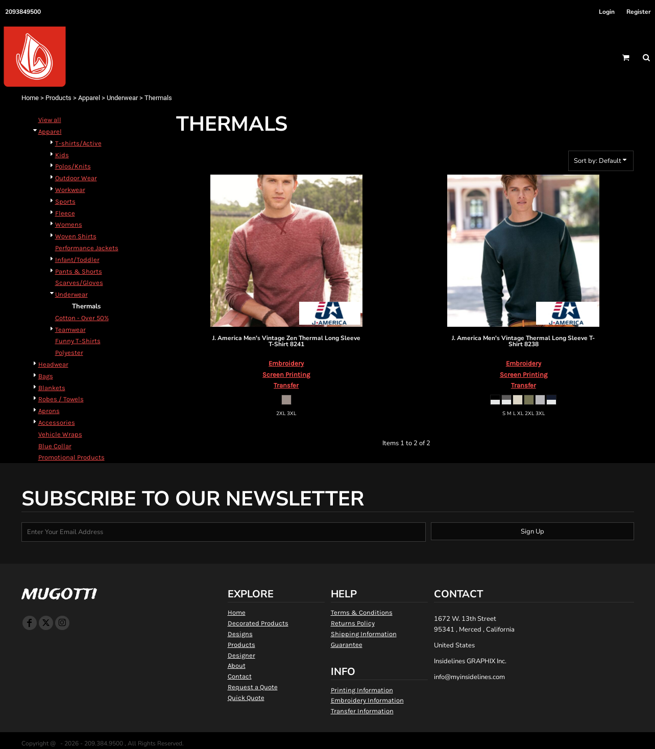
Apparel (89, 98)
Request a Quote (253, 687)
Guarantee (346, 644)
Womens (68, 224)
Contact (240, 676)
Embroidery (286, 363)
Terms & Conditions (362, 612)
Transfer (286, 385)
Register (638, 12)
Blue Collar (54, 446)
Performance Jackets (86, 248)
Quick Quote (246, 698)
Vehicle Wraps (60, 434)
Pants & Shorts (78, 271)
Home (30, 98)
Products (58, 98)
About (237, 665)
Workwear (70, 190)
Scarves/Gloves (79, 282)
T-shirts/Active (78, 143)
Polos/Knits (73, 166)
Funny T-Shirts (78, 341)
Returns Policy (353, 623)
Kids (62, 155)
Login (607, 12)
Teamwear (70, 329)
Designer (241, 655)
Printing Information (362, 690)
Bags (45, 376)
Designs (240, 634)
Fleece (65, 213)
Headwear (53, 364)
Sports (65, 201)
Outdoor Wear (76, 178)
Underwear (122, 98)
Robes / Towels (61, 399)
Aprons (49, 411)
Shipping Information (364, 634)
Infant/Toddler (77, 259)
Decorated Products (258, 623)
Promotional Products (71, 457)
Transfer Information (362, 711)
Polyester (69, 352)
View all (49, 120)
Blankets (51, 388)
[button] (625, 57)
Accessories (56, 422)
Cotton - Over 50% (82, 318)
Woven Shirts (75, 236)
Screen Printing (286, 374)
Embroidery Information (367, 700)
